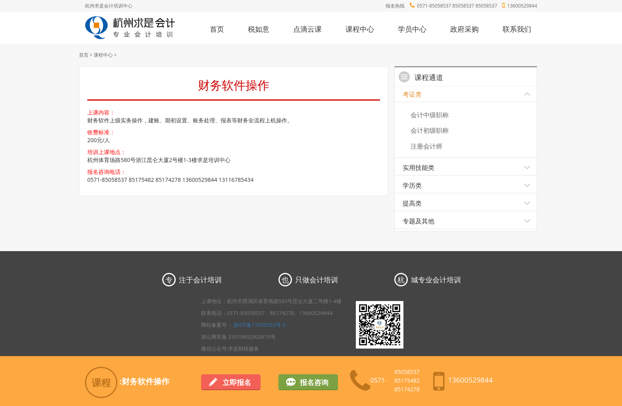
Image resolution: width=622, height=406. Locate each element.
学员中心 (412, 29)
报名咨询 (314, 382)
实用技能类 (418, 167)
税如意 (258, 29)
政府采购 (464, 29)
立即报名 (237, 382)
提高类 (412, 203)
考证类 (412, 94)
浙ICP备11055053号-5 (259, 324)
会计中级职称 (430, 115)
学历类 (412, 185)
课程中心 (360, 29)
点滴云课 (307, 29)
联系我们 (517, 29)
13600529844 (522, 5)
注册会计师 (426, 146)
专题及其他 (418, 221)
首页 (217, 29)
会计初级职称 (430, 130)
